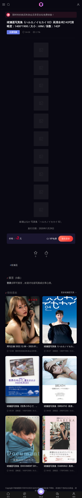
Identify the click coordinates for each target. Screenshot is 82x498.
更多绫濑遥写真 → (69, 292)
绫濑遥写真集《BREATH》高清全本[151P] (59, 406)
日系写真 (13, 32)
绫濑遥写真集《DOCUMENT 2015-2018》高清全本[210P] (22, 466)
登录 (9, 283)
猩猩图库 (41, 4)
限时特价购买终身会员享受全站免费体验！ (33, 14)
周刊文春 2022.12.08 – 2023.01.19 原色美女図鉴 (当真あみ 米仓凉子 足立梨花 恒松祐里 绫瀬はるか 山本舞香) (22, 346)
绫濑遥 (14, 265)
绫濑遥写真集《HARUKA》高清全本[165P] (59, 466)
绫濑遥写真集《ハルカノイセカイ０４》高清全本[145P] (59, 346)
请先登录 (66, 238)
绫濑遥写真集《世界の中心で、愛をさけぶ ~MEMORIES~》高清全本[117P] (22, 406)
